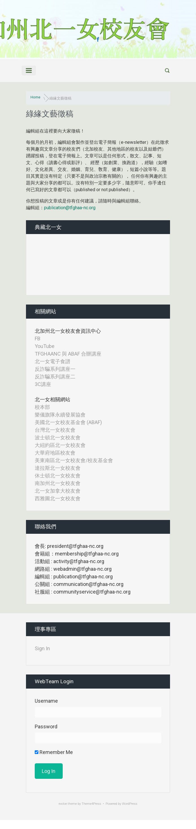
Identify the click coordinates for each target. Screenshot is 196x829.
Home (35, 97)
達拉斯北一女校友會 (57, 468)
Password (46, 726)
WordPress (129, 804)
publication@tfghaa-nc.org (69, 207)
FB (37, 338)
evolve (63, 804)
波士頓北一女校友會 (57, 437)
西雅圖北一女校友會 (57, 498)
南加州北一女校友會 (57, 483)
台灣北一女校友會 (55, 430)
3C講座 (43, 384)
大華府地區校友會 (55, 453)
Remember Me (54, 752)
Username (46, 701)
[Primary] (29, 70)
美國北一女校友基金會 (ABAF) (68, 422)
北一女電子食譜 (52, 361)
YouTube (45, 346)
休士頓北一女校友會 (57, 476)
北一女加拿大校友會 (57, 491)
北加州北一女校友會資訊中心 (68, 331)
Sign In (42, 648)
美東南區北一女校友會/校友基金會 (74, 460)
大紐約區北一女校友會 (60, 445)
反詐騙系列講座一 (55, 369)
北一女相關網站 (52, 399)
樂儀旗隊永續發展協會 (60, 415)
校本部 (42, 407)
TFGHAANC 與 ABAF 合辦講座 (68, 354)
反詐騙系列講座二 (55, 377)
